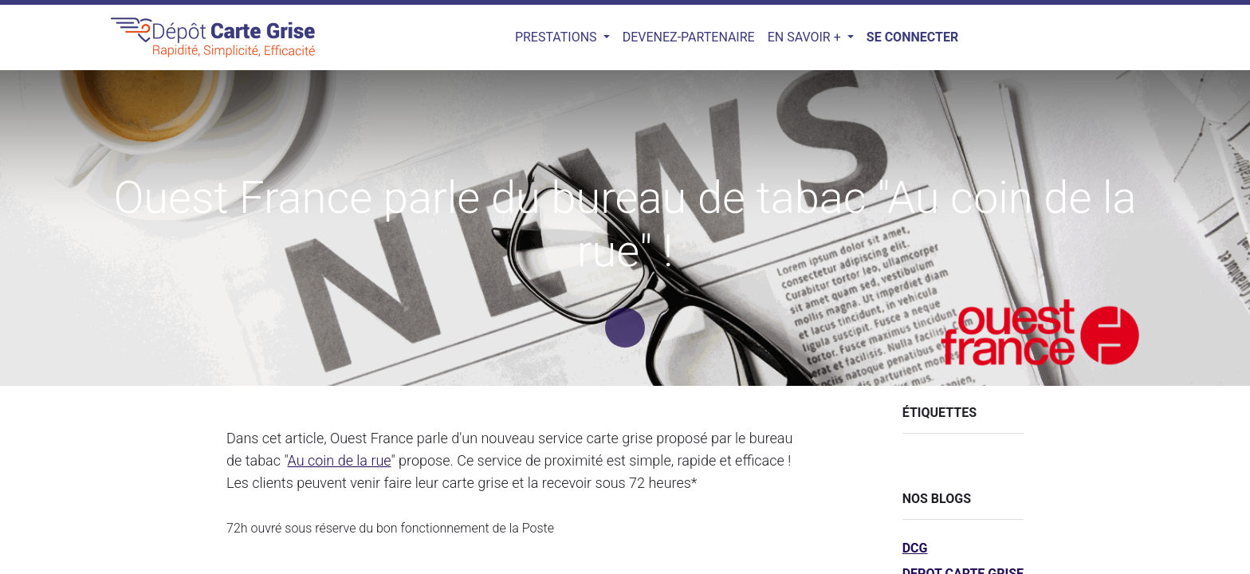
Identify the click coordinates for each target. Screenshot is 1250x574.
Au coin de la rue (339, 460)
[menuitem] (688, 37)
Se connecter (912, 37)
